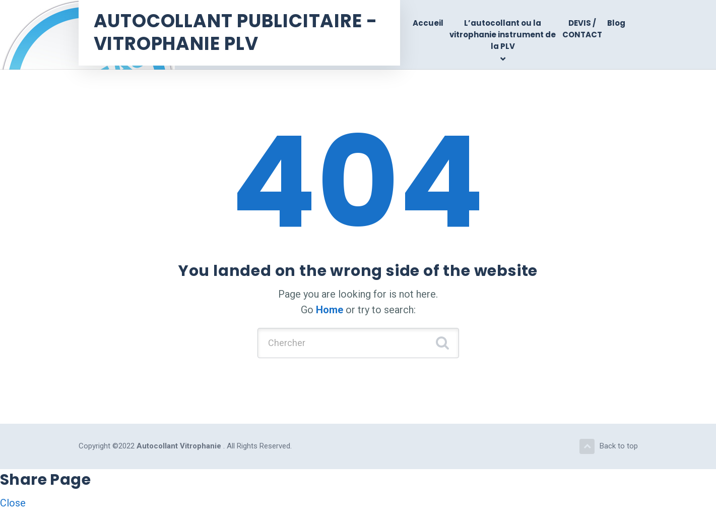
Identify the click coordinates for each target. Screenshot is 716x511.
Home (329, 310)
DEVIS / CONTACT (582, 29)
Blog (616, 23)
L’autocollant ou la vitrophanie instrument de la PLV (502, 35)
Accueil (428, 23)
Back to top (608, 446)
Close (13, 503)
